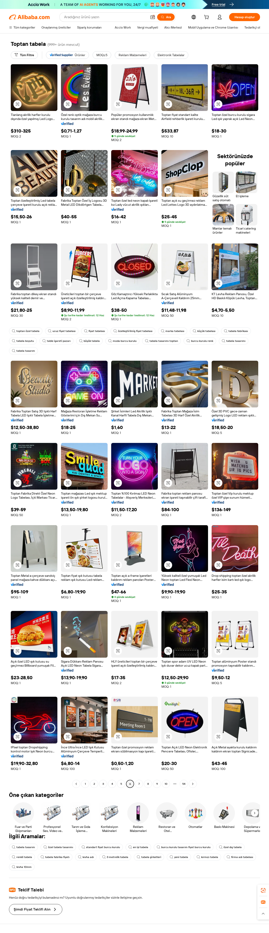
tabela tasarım (23, 351)
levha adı (86, 857)
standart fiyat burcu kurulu (101, 847)
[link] (263, 890)
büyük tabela (89, 341)
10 (166, 783)
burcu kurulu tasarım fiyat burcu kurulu (183, 847)
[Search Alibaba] (105, 17)
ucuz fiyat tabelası (62, 331)
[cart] (207, 18)
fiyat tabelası (94, 331)
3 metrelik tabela (115, 857)
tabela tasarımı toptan (161, 341)
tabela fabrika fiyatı (55, 857)
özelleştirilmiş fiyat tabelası (132, 331)
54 (183, 783)
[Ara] (166, 17)
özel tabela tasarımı (58, 847)
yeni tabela (179, 857)
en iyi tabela (138, 847)
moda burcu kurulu (122, 341)
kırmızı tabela (207, 857)
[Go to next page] (193, 784)
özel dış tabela (230, 847)
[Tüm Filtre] (24, 55)
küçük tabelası (204, 331)
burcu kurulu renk (200, 341)
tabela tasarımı (233, 341)
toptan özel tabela (25, 331)
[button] (152, 17)
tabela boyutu (23, 341)
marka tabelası (172, 331)
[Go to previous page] (76, 784)
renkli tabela (22, 857)
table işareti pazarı (56, 341)
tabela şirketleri (149, 857)
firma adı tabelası (240, 857)
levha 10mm (22, 867)
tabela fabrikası (236, 331)
